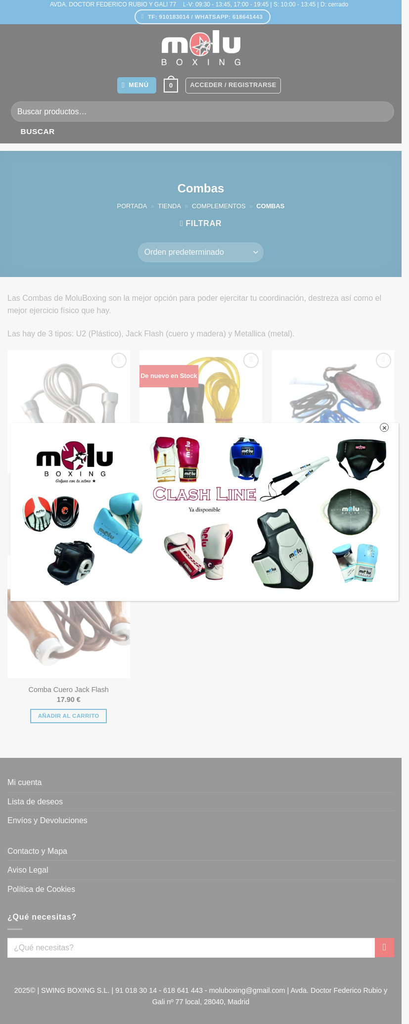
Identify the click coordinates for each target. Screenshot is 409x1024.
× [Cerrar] (384, 427)
